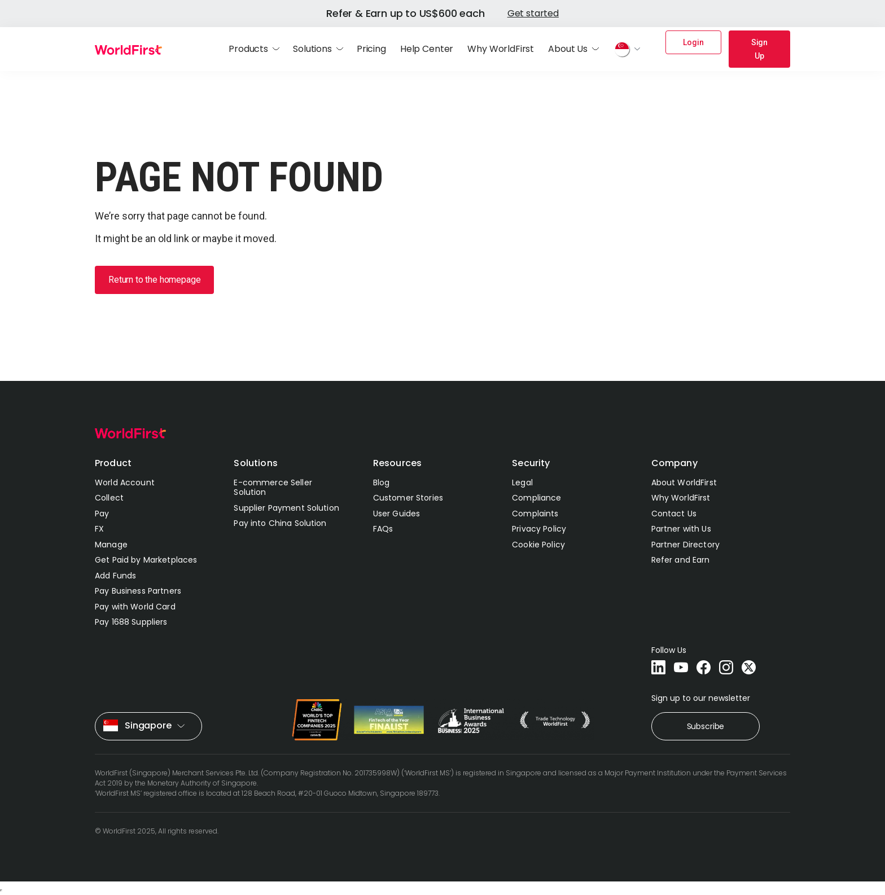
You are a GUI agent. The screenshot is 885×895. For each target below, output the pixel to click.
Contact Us (673, 513)
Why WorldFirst (500, 49)
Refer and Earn (680, 559)
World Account (125, 482)
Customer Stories (408, 497)
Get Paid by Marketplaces (146, 559)
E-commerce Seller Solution (273, 487)
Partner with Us (681, 528)
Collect (109, 497)
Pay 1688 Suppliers (131, 622)
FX (99, 528)
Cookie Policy (538, 544)
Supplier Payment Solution (286, 508)
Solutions (312, 49)
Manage (111, 544)
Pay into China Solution (280, 523)
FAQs (383, 528)
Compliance (536, 497)
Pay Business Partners (138, 590)
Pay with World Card (135, 606)
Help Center (426, 49)
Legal (522, 482)
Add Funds (115, 575)
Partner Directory (685, 544)
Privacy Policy (539, 528)
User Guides (396, 513)
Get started (533, 13)
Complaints (535, 513)
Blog (381, 482)
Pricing (371, 49)
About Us (568, 49)
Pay (102, 513)
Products (248, 49)
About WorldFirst (684, 482)
